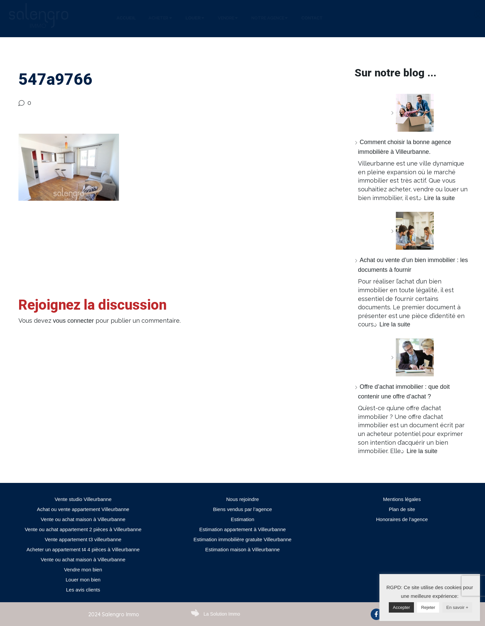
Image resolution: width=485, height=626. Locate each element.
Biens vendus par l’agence (242, 509)
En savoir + (457, 607)
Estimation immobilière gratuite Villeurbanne (242, 539)
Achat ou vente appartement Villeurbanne (83, 509)
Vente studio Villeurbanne (83, 499)
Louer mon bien (83, 579)
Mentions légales (402, 499)
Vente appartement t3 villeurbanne (83, 539)
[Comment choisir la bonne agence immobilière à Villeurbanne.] (412, 113)
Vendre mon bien (83, 569)
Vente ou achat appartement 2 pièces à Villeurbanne (83, 529)
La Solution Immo (221, 614)
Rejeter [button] (428, 607)
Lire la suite (439, 198)
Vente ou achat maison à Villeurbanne (83, 519)
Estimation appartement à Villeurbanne (242, 529)
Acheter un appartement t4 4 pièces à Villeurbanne (82, 549)
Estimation (242, 519)
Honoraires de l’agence (402, 519)
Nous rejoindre (242, 499)
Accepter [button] (401, 607)
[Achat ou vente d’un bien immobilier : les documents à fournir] (412, 231)
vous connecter (73, 320)
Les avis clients (83, 589)
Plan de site (402, 509)
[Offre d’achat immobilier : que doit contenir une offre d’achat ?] (412, 357)
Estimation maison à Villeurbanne (242, 549)
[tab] (126, 18)
